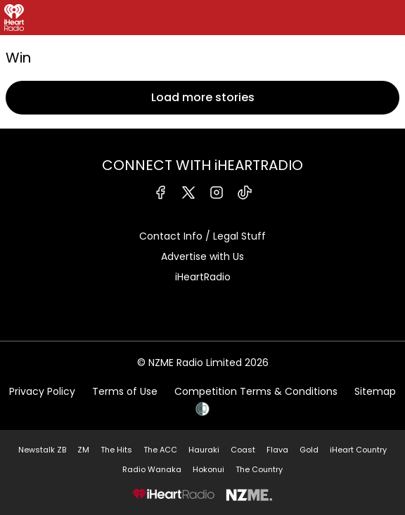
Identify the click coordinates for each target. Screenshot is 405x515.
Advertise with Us (202, 256)
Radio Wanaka (151, 469)
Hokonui (208, 469)
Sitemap (375, 391)
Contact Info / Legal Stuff (202, 236)
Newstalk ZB (42, 449)
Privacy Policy (42, 391)
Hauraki (203, 449)
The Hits (116, 449)
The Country (259, 469)
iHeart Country (358, 449)
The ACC (160, 449)
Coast (243, 449)
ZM (83, 449)
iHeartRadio (203, 277)
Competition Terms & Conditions (256, 391)
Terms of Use (125, 391)
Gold (309, 449)
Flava (277, 449)
